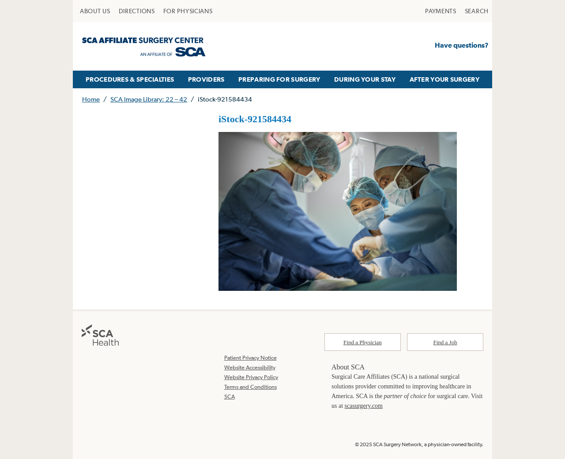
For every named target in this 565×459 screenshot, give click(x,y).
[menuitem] (95, 11)
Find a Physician (362, 342)
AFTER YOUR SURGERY (444, 79)
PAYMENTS (440, 11)
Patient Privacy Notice (250, 357)
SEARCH (477, 11)
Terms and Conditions (250, 387)
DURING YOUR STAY (365, 79)
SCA (229, 396)
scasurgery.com (364, 406)
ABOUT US (95, 11)
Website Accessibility (249, 367)
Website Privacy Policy (251, 377)
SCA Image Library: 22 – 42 (148, 99)
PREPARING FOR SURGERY (279, 79)
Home (91, 99)
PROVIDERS (206, 79)
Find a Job (445, 342)
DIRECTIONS (137, 11)
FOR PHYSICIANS (188, 11)
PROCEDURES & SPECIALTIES (130, 79)
